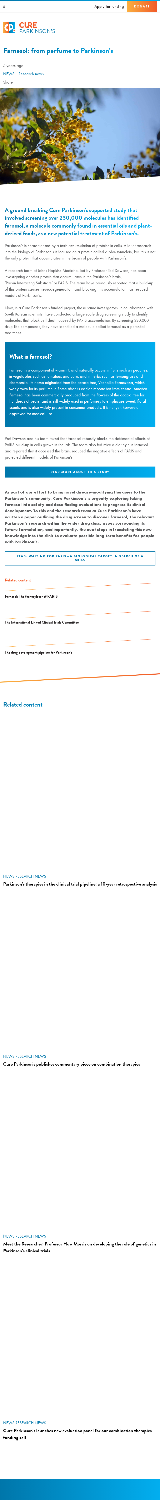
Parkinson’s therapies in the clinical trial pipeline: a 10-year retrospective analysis (80, 883)
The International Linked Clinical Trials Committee (42, 622)
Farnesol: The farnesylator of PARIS (31, 596)
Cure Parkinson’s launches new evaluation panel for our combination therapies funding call (77, 1434)
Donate (142, 6)
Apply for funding (109, 6)
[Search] (4, 6)
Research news (31, 74)
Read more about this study (80, 472)
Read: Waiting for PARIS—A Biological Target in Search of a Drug (80, 558)
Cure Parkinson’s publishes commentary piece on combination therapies (71, 1063)
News (8, 74)
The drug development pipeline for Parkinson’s (38, 652)
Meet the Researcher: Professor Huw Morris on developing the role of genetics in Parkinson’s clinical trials (79, 1247)
